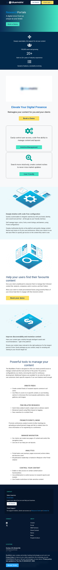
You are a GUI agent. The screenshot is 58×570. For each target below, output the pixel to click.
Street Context (34, 530)
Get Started (35, 2)
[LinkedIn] (7, 523)
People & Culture (35, 538)
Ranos (32, 533)
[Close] (12, 565)
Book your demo (17, 298)
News (32, 535)
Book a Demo (13, 24)
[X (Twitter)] (7, 525)
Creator (32, 523)
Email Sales (10, 497)
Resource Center (36, 510)
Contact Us (46, 510)
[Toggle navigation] (7, 2)
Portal (32, 525)
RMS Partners (34, 528)
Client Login (47, 2)
